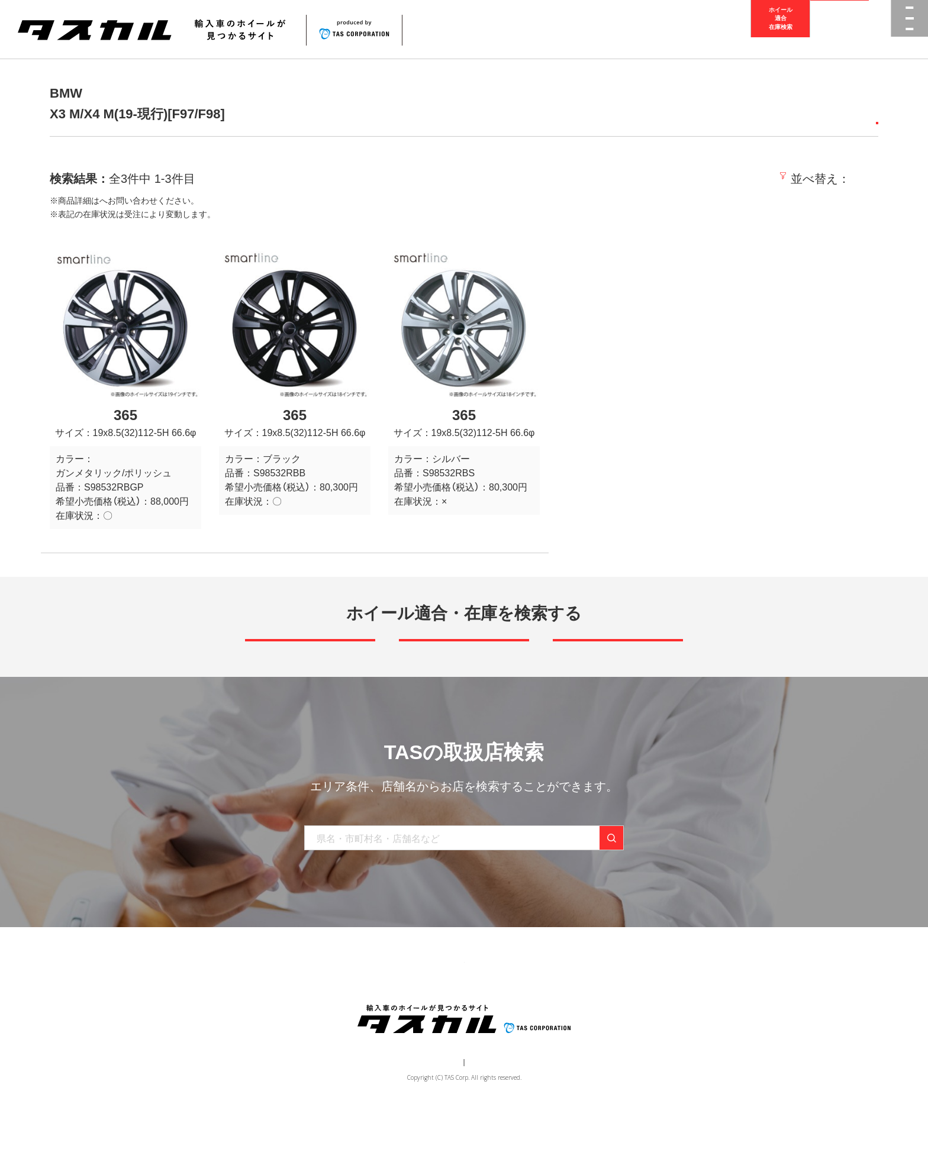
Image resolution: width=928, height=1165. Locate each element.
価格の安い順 (760, 178)
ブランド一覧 (367, 1009)
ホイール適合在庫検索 (781, 29)
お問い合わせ (553, 1009)
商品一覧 (308, 1009)
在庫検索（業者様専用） (637, 1009)
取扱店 (111, 200)
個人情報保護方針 (485, 1115)
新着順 (698, 178)
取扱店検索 (840, 29)
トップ (261, 1009)
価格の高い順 (841, 178)
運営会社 (428, 1115)
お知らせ (494, 1009)
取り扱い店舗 (435, 1009)
